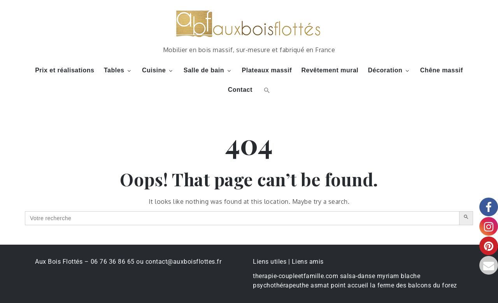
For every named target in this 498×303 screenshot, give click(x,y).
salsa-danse (357, 276)
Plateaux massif (267, 70)
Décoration (389, 70)
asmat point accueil (339, 285)
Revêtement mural (330, 70)
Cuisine (158, 70)
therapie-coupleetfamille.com (295, 276)
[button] (266, 90)
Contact (240, 89)
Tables (118, 70)
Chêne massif (441, 70)
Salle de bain (208, 70)
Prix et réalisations (64, 70)
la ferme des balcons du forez (413, 285)
